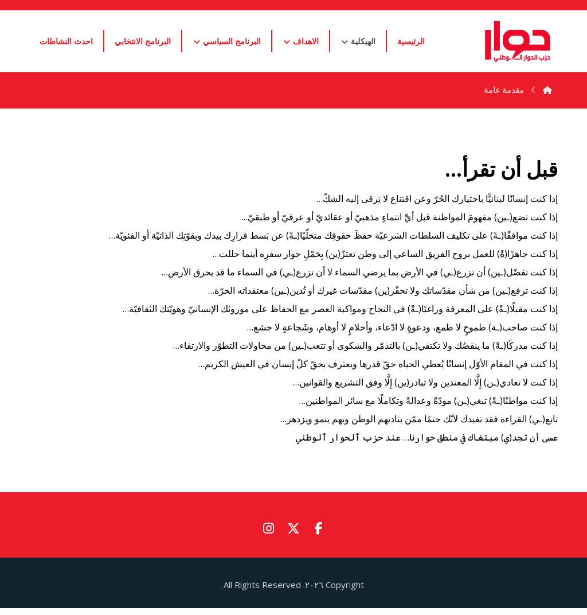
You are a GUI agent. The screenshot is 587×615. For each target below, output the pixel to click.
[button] (318, 528)
